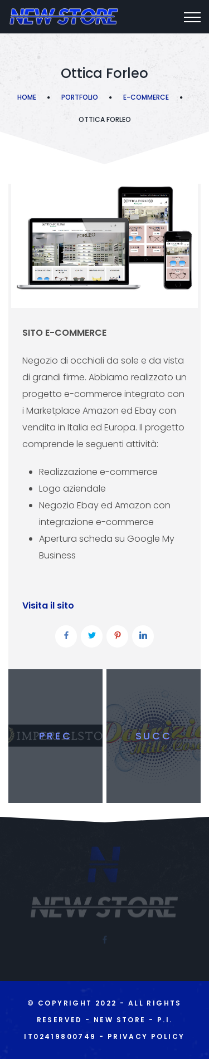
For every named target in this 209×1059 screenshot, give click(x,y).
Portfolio (79, 97)
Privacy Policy (146, 1036)
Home (26, 97)
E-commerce (146, 97)
